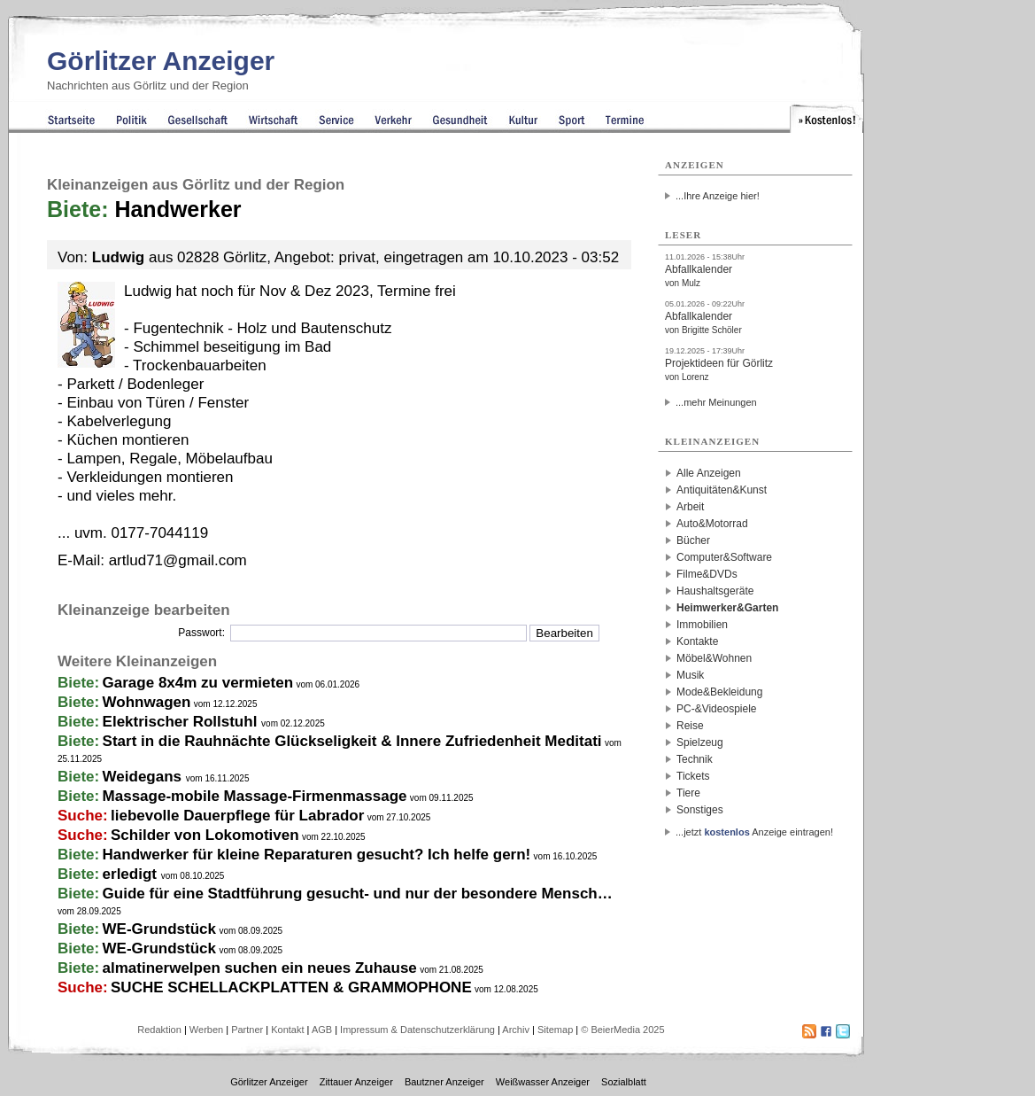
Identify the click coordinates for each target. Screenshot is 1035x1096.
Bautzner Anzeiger (444, 1082)
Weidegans (144, 776)
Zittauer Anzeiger (356, 1082)
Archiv (515, 1029)
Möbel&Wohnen (714, 658)
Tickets (693, 776)
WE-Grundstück (159, 929)
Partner (247, 1029)
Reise (690, 725)
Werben (206, 1029)
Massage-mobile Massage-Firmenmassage (255, 796)
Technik (694, 759)
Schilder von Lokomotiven (205, 835)
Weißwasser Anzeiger (543, 1082)
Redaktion (159, 1029)
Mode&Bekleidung (719, 692)
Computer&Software (724, 557)
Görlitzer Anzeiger (160, 61)
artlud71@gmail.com (178, 560)
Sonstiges (699, 809)
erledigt (132, 874)
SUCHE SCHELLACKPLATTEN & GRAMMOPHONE (291, 987)
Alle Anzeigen (708, 473)
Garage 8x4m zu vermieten (198, 682)
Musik (690, 675)
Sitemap (555, 1029)
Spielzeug (699, 742)
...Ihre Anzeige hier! (718, 195)
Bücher (693, 540)
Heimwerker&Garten (727, 607)
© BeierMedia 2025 (622, 1029)
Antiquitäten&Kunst (721, 490)
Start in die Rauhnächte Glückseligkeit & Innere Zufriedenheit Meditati (352, 741)
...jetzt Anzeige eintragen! (754, 832)
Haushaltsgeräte (714, 591)
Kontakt (287, 1029)
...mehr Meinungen (716, 402)
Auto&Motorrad (712, 523)
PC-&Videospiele (716, 708)
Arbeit (690, 506)
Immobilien (702, 624)
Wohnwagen (147, 702)
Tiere (688, 793)
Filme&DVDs (707, 574)
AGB (322, 1029)
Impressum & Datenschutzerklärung (417, 1029)
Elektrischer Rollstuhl (182, 721)
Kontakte (697, 641)
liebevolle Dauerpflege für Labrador (237, 815)
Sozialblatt (623, 1082)
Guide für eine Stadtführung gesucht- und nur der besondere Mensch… (358, 893)
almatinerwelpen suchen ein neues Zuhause (260, 968)
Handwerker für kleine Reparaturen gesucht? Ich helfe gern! (317, 854)
